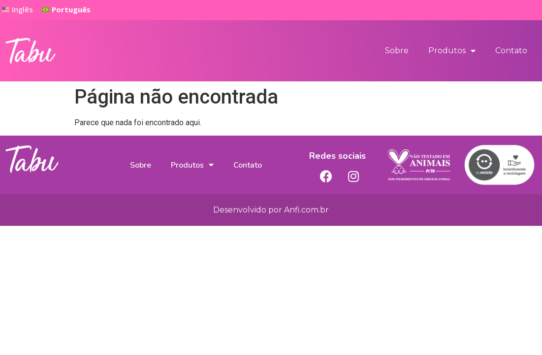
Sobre (397, 50)
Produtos (452, 51)
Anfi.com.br (306, 209)
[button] (66, 10)
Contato (511, 50)
